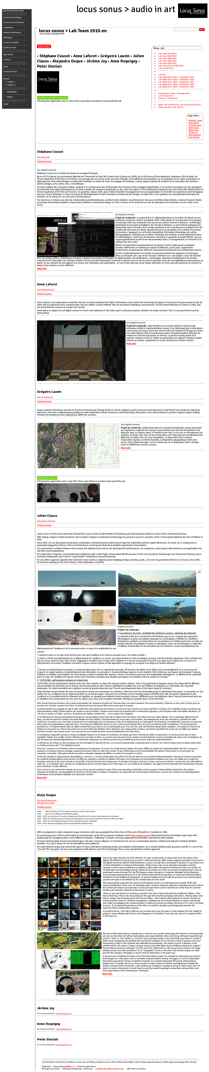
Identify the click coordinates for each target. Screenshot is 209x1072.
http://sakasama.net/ (45, 289)
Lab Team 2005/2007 (167, 63)
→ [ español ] (9, 85)
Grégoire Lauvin (195, 125)
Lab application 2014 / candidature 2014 (176, 77)
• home (5, 104)
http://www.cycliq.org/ (46, 521)
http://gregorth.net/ (45, 397)
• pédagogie (7, 37)
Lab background (166, 95)
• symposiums (8, 27)
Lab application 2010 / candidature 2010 (176, 79)
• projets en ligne (9, 47)
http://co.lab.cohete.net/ (47, 800)
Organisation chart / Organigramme (174, 93)
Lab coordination (166, 68)
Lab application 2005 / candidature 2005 (176, 87)
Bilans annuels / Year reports (171, 107)
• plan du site (8, 54)
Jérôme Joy (193, 132)
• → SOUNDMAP (10, 92)
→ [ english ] (9, 82)
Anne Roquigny (194, 135)
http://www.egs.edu (140, 835)
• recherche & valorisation (13, 22)
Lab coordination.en (64, 1013)
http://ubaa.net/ (43, 157)
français (6, 79)
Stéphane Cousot (195, 120)
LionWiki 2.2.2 (69, 1066)
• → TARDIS (8, 97)
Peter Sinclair (194, 137)
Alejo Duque (193, 130)
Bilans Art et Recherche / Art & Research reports (179, 104)
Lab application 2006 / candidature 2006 (176, 84)
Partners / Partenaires (168, 98)
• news (5, 67)
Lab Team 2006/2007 (167, 61)
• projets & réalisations (12, 32)
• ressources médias (11, 42)
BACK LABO (44, 46)
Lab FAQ (162, 74)
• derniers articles (10, 72)
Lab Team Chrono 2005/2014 (171, 65)
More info (42, 268)
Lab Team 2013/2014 (167, 53)
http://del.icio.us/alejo (46, 803)
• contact (6, 59)
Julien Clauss (193, 128)
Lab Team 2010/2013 (167, 56)
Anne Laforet (193, 123)
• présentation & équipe (12, 17)
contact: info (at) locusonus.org (109, 1069)
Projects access (44, 161)
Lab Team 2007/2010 (167, 58)
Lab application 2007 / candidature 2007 (176, 82)
